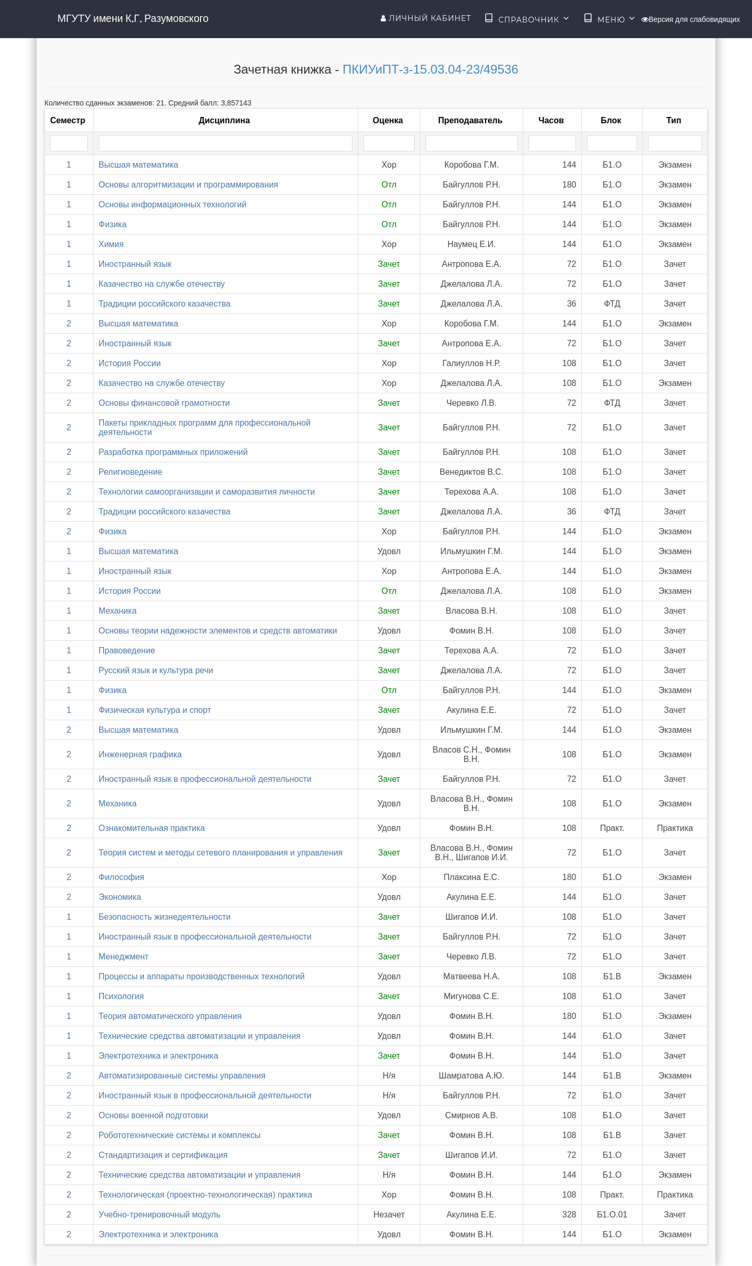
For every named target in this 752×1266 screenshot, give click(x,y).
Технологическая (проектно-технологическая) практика (205, 1194)
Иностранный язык (135, 264)
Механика (118, 610)
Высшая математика (139, 164)
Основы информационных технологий (172, 204)
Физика (113, 224)
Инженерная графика (140, 754)
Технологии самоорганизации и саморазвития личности (207, 491)
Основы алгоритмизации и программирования (188, 184)
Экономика (120, 897)
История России (130, 363)
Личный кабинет (426, 18)
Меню (610, 19)
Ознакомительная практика (152, 828)
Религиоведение (130, 471)
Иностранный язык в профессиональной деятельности (205, 779)
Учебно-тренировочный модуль (159, 1214)
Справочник (527, 19)
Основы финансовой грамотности (164, 402)
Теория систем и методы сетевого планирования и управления (221, 852)
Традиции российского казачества (165, 303)
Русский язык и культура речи (156, 670)
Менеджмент (124, 956)
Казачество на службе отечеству (162, 283)
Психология (121, 996)
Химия (111, 244)
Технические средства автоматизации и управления (200, 1035)
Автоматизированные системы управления (182, 1075)
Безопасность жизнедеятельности (165, 916)
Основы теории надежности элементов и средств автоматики (218, 630)
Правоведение (127, 650)
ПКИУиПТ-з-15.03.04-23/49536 (430, 69)
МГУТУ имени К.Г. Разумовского (132, 18)
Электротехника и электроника (158, 1055)
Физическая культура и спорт (155, 710)
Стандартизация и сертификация (163, 1155)
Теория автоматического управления (170, 1016)
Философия (121, 877)
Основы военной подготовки (153, 1115)
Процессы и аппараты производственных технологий (202, 976)
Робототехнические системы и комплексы (180, 1135)
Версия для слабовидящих (690, 19)
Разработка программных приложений (173, 452)
